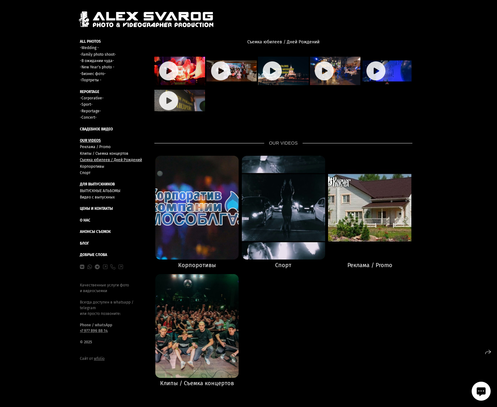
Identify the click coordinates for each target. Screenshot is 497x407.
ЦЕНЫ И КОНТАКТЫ (96, 208)
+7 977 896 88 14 (94, 331)
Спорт (85, 173)
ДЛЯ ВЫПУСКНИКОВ (97, 184)
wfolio (99, 358)
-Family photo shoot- (98, 54)
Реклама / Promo (95, 147)
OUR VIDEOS (90, 140)
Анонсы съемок (95, 231)
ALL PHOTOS (90, 41)
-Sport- (86, 104)
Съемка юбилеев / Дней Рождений (111, 160)
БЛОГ (84, 243)
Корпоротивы (92, 166)
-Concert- (88, 117)
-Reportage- (90, 111)
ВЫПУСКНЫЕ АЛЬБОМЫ (100, 191)
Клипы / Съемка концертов (104, 153)
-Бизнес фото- (93, 74)
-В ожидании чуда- (97, 61)
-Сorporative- (92, 98)
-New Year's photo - (97, 67)
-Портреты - (90, 80)
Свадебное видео (96, 129)
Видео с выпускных (97, 197)
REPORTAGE (89, 92)
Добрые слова (93, 255)
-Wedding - (89, 48)
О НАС (85, 220)
